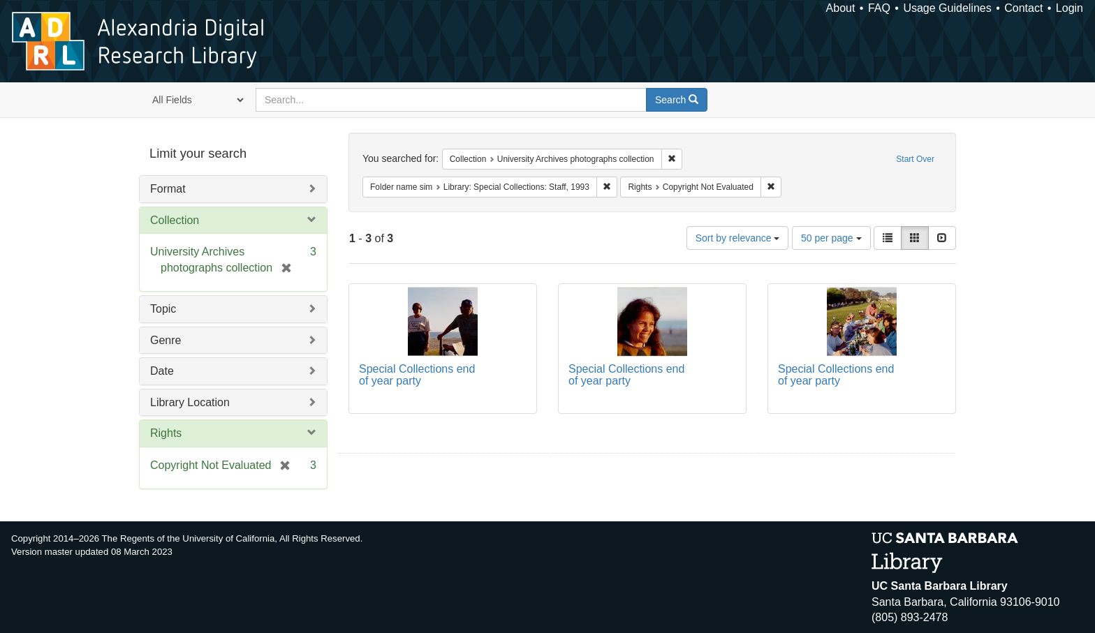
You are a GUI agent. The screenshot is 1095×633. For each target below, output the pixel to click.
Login (1069, 8)
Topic (163, 309)
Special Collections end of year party (417, 375)
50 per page (831, 238)
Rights (166, 433)
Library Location (190, 402)
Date (162, 371)
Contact (1023, 8)
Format (168, 189)
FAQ (879, 8)
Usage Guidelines (947, 8)
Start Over (915, 159)
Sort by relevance (738, 238)
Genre (165, 340)
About (840, 8)
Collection (174, 220)
